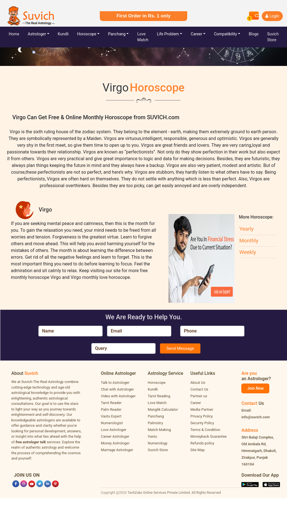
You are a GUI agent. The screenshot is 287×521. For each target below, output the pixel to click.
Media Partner (201, 409)
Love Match (142, 37)
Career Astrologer (115, 436)
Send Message (180, 348)
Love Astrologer (113, 430)
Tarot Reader (111, 403)
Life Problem (168, 34)
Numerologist (112, 423)
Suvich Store (158, 450)
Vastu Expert (111, 416)
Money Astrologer (115, 443)
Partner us (198, 396)
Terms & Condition (205, 430)
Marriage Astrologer (117, 450)
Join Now (255, 388)
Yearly (246, 229)
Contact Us (199, 389)
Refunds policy (202, 443)
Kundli (63, 34)
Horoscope (86, 34)
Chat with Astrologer (117, 389)
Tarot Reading (159, 396)
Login (272, 16)
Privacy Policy (201, 416)
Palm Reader (111, 409)
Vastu (152, 436)
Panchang (117, 34)
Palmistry (155, 423)
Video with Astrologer (118, 396)
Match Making (159, 430)
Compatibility (225, 34)
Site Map (197, 450)
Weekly (247, 252)
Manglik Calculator (163, 409)
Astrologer (37, 34)
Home (18, 33)
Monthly (248, 240)
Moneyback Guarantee (208, 436)
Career (196, 34)
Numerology (157, 443)
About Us (197, 382)
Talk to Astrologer (115, 382)
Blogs (254, 34)
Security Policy (202, 423)
